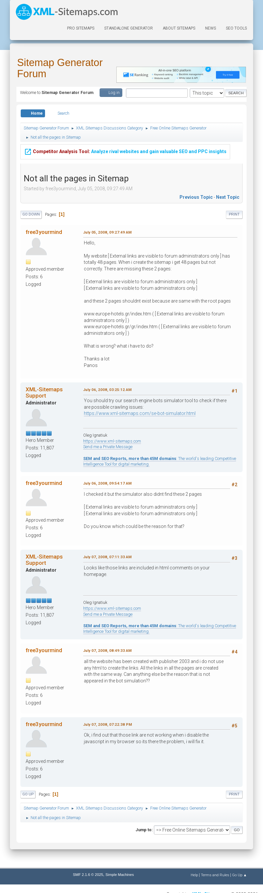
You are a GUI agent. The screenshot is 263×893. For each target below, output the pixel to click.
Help (194, 875)
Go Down (31, 214)
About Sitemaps (179, 28)
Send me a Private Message (107, 446)
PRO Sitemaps (80, 28)
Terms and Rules (215, 875)
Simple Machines (120, 875)
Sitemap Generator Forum (60, 68)
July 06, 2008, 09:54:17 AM (107, 483)
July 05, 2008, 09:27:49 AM (107, 232)
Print (234, 214)
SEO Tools (236, 28)
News (210, 28)
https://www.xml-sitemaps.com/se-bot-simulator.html (140, 413)
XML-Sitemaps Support (44, 392)
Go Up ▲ (239, 875)
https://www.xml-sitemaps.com (112, 441)
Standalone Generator (128, 28)
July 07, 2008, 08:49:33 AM (107, 650)
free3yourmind (44, 232)
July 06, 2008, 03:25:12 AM (107, 389)
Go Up (28, 794)
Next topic (227, 197)
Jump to (143, 829)
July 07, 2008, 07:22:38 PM (107, 724)
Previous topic (196, 197)
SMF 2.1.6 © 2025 (88, 875)
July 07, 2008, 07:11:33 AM (107, 557)
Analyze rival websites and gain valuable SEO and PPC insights (125, 151)
